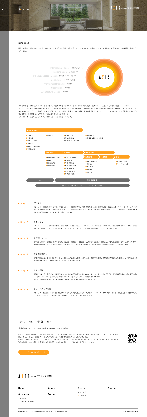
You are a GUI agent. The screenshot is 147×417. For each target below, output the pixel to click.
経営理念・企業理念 (27, 401)
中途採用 (83, 395)
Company (23, 394)
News (21, 388)
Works (52, 394)
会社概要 (23, 398)
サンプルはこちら (33, 352)
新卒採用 (83, 392)
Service (52, 388)
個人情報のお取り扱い (131, 411)
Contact (112, 388)
